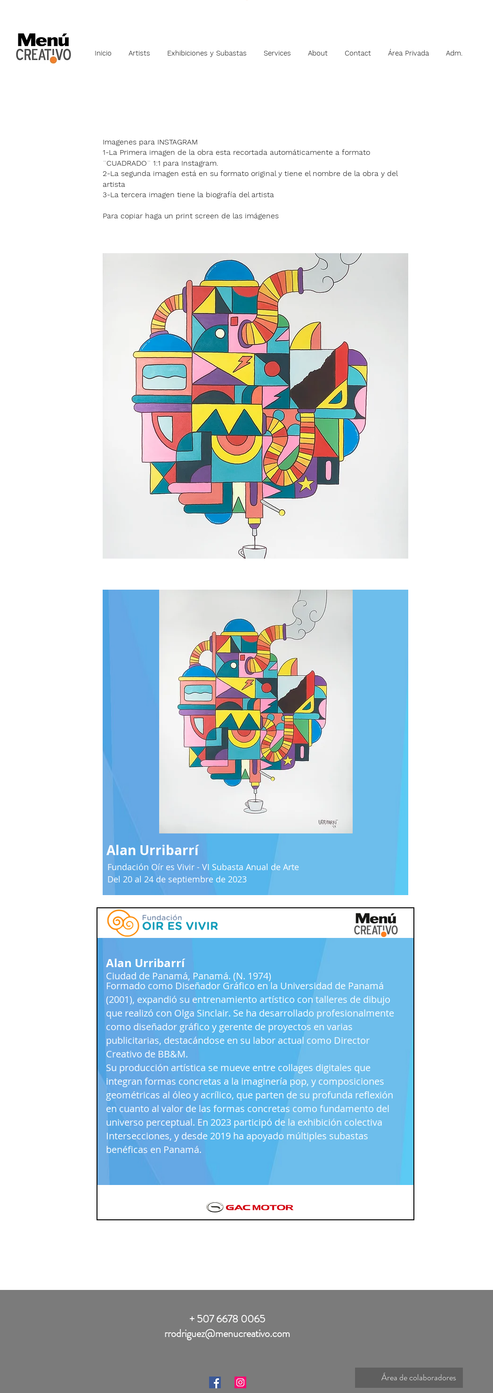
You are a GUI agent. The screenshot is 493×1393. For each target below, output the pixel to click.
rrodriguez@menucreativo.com (227, 1333)
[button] (139, 49)
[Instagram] (240, 1382)
